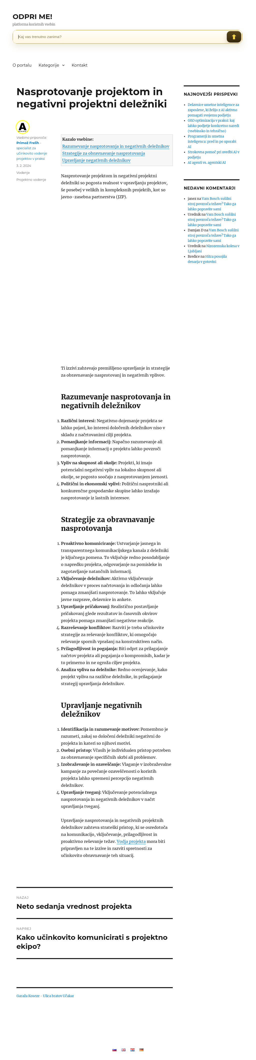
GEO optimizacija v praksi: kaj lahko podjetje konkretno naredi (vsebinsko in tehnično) (213, 125)
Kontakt (80, 65)
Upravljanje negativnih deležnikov (96, 160)
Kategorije (48, 65)
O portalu (22, 65)
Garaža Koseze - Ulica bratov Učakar (45, 996)
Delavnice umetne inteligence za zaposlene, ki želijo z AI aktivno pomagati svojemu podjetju (213, 110)
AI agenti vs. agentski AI (207, 163)
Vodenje (23, 173)
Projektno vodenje (31, 180)
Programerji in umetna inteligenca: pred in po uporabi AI (212, 141)
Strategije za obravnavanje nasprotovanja (103, 153)
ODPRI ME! (32, 16)
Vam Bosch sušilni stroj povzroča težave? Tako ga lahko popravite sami (212, 204)
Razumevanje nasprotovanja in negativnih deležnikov (115, 146)
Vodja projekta (131, 841)
